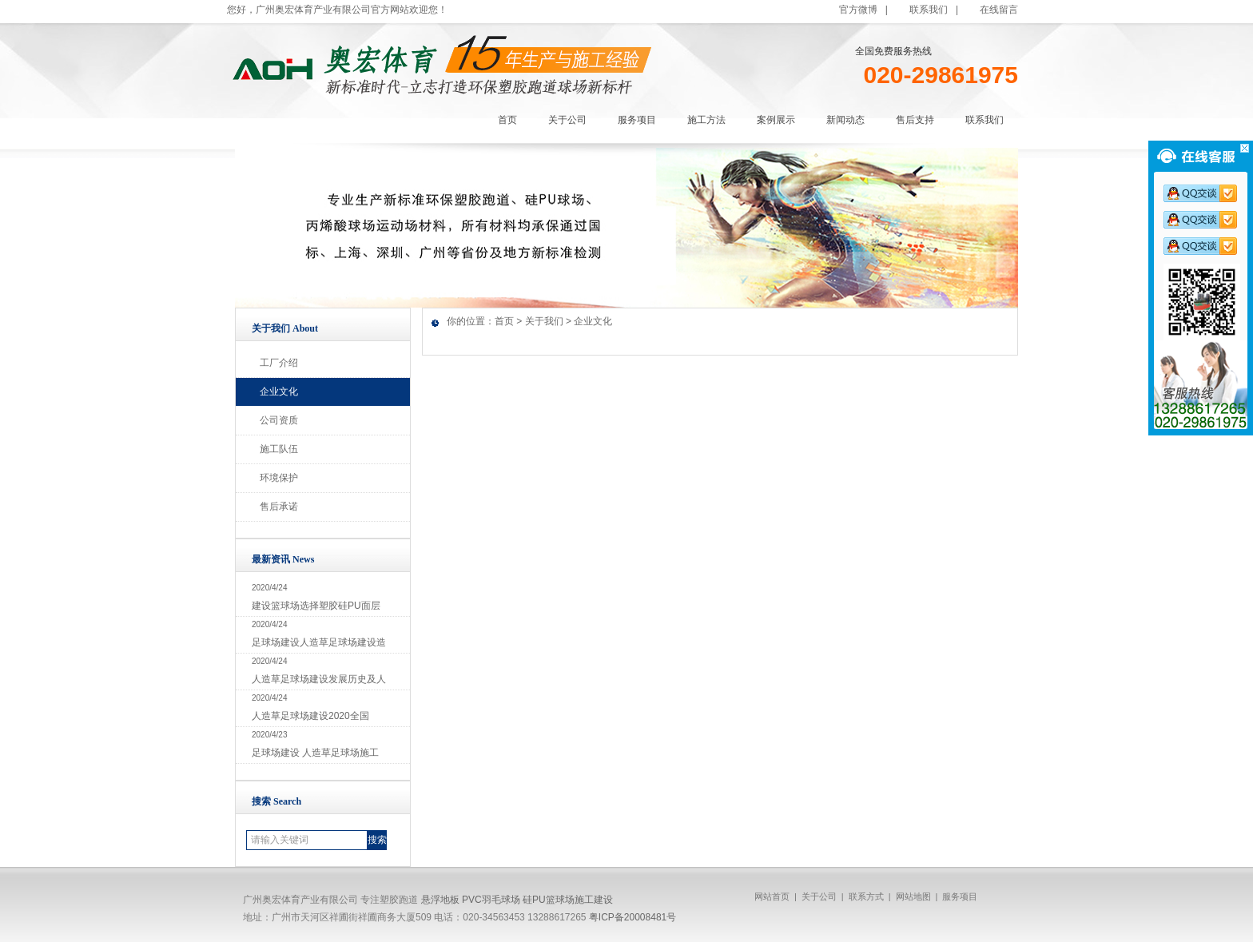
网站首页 (772, 896)
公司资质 (279, 420)
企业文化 (279, 391)
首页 (504, 321)
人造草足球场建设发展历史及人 (319, 679)
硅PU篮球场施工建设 (568, 899)
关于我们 (544, 321)
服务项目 (959, 896)
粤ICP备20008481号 (632, 917)
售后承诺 (279, 506)
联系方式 (866, 896)
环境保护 (279, 477)
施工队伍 (279, 449)
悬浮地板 (440, 899)
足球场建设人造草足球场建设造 (319, 642)
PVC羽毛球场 (491, 899)
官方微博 (858, 9)
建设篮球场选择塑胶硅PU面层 (316, 605)
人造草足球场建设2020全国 (310, 715)
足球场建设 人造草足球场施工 (315, 752)
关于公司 (819, 896)
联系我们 (928, 9)
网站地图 (913, 896)
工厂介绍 (279, 362)
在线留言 (999, 9)
